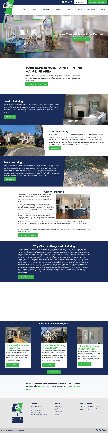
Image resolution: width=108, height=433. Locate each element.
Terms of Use (58, 413)
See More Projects (54, 372)
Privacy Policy (58, 411)
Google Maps (58, 406)
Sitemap (57, 415)
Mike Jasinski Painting (10, 430)
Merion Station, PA (84, 410)
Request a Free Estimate (97, 2)
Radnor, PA (82, 408)
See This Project (13, 365)
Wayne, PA (97, 406)
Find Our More (10, 116)
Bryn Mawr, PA (90, 406)
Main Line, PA (83, 406)
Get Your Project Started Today (37, 84)
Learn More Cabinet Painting (28, 235)
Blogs (56, 410)
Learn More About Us (26, 276)
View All (100, 412)
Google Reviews (59, 408)
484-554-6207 (80, 2)
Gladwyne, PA (96, 408)
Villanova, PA (89, 408)
